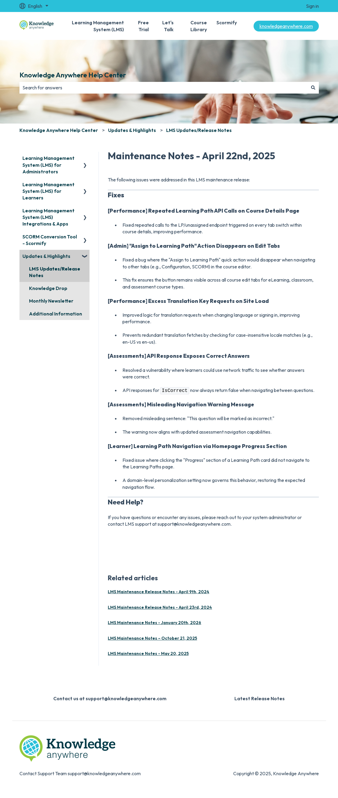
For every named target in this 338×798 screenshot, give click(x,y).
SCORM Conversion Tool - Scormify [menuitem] (49, 240)
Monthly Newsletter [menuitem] (51, 301)
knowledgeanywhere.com (286, 26)
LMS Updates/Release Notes (199, 130)
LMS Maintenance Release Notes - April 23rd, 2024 (160, 607)
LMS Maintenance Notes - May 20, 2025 (148, 653)
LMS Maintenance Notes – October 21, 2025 (152, 638)
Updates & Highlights (132, 130)
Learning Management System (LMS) (98, 25)
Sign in (312, 6)
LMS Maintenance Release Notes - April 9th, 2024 (158, 591)
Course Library (198, 25)
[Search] (313, 87)
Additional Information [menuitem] (55, 314)
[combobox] (163, 87)
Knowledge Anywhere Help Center (72, 74)
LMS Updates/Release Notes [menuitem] (54, 272)
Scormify (226, 22)
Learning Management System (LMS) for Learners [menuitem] (48, 191)
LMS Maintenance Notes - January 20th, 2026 (154, 622)
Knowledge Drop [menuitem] (48, 288)
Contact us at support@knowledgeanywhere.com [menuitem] (109, 698)
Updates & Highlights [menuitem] (46, 256)
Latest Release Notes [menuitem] (259, 698)
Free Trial (143, 25)
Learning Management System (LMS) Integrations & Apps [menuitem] (48, 217)
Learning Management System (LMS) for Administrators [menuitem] (48, 165)
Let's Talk (168, 25)
